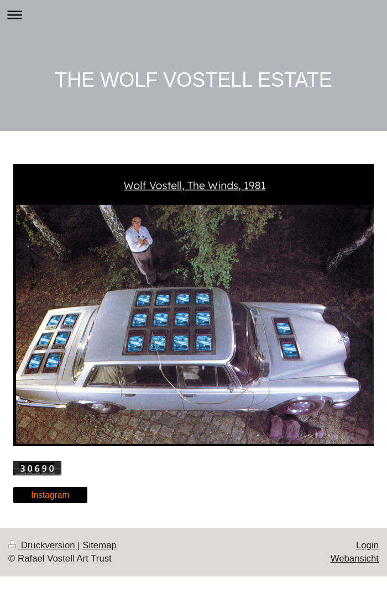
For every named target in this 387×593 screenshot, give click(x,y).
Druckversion (42, 545)
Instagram (50, 495)
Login (367, 545)
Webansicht (355, 558)
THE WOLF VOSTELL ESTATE (193, 79)
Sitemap (99, 545)
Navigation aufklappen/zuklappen (193, 15)
